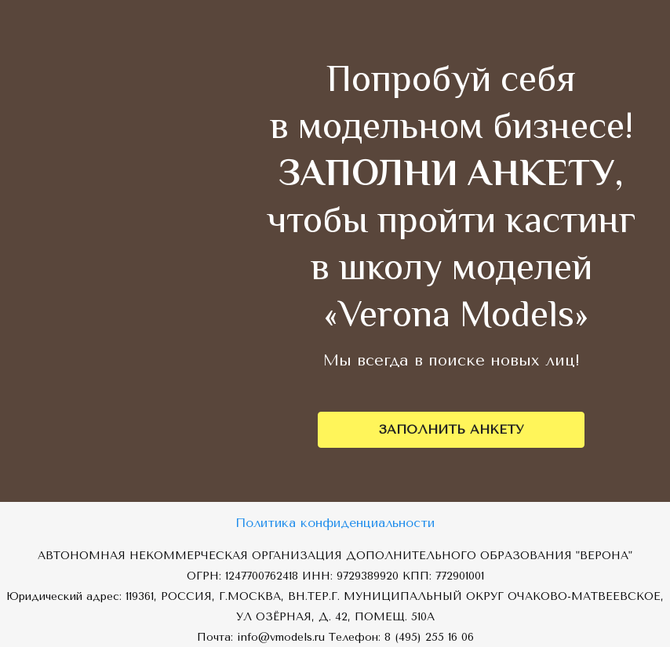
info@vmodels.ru (281, 637)
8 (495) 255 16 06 (429, 637)
